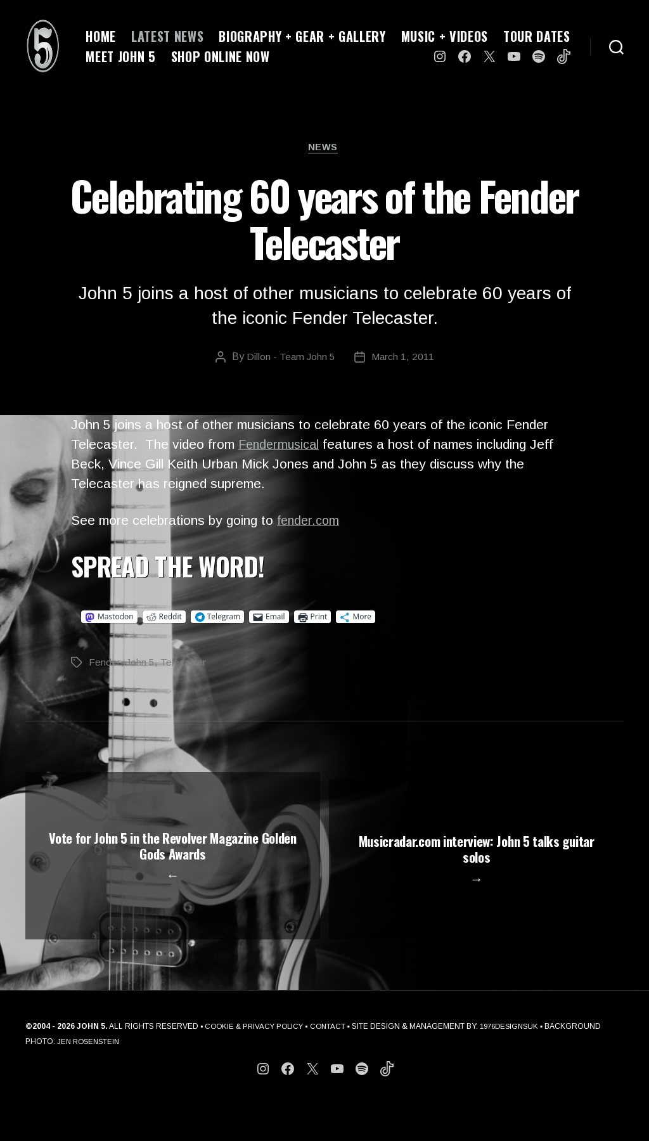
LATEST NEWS (167, 36)
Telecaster (184, 664)
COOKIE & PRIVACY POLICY (256, 1063)
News (324, 148)
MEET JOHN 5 (120, 56)
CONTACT (333, 1063)
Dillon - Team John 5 (290, 359)
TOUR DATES (536, 36)
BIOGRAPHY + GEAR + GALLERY (302, 36)
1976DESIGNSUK (517, 1063)
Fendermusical (281, 446)
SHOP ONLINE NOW (220, 56)
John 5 (140, 664)
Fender (104, 664)
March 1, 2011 (403, 359)
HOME (101, 36)
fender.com (310, 522)
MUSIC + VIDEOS (444, 36)
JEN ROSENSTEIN (148, 1078)
